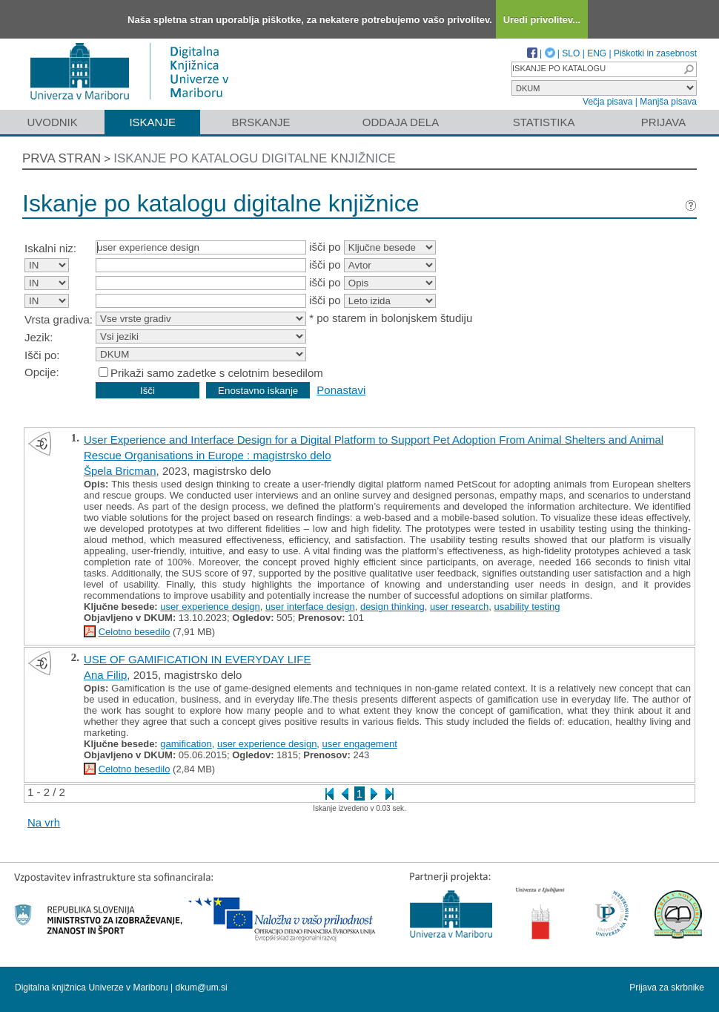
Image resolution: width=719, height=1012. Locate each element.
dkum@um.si (202, 987)
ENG (596, 53)
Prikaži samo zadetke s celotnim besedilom (216, 373)
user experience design (209, 606)
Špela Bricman (120, 470)
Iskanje (152, 122)
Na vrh (43, 822)
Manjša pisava (668, 101)
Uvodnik (52, 122)
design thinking (392, 606)
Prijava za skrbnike (666, 987)
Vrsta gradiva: (58, 319)
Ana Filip (105, 674)
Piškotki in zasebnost (655, 53)
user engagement (359, 743)
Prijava (663, 122)
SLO (571, 53)
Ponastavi (341, 390)
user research (459, 606)
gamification (185, 743)
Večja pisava (607, 101)
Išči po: (42, 355)
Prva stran (61, 158)
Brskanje (260, 122)
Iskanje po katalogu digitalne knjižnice (254, 158)
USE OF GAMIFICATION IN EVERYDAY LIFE (197, 659)
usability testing (527, 606)
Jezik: (38, 337)
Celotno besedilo (134, 631)
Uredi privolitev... (542, 19)
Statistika (544, 122)
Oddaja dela (400, 122)
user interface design (310, 606)
